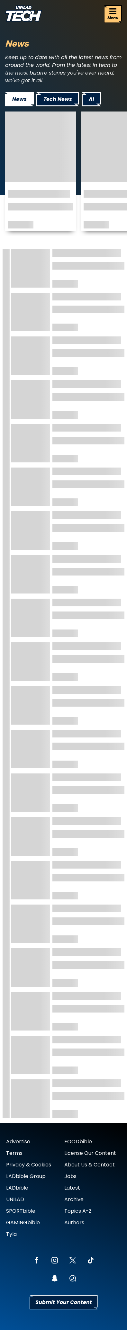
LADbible (17, 1188)
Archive (74, 1199)
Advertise (18, 1141)
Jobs (70, 1176)
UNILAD (15, 1199)
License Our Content (90, 1153)
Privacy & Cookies (28, 1164)
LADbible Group (26, 1176)
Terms (14, 1153)
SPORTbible (20, 1211)
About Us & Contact (89, 1164)
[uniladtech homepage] (23, 14)
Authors (74, 1222)
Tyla (11, 1234)
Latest (72, 1188)
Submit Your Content (63, 1302)
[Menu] (112, 14)
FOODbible (78, 1141)
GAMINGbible (23, 1222)
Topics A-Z (78, 1211)
